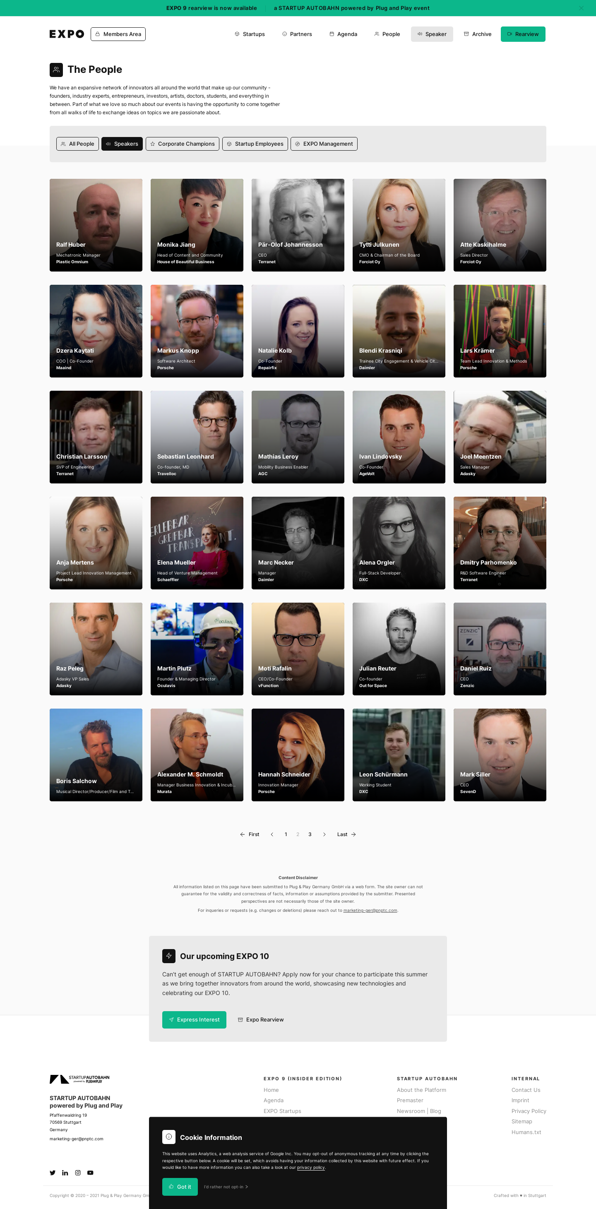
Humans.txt (526, 1132)
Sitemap (522, 1121)
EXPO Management (324, 144)
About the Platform (421, 1090)
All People (77, 144)
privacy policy (311, 1167)
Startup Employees (255, 144)
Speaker (432, 34)
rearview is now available (211, 8)
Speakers (122, 144)
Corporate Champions (182, 144)
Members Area (118, 34)
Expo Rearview (261, 1020)
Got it (180, 1187)
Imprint (520, 1100)
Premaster (410, 1100)
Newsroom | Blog (419, 1111)
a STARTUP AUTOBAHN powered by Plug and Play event (352, 8)
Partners (297, 34)
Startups (250, 34)
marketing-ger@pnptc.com (370, 910)
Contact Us (526, 1090)
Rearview (523, 34)
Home (271, 1090)
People (388, 34)
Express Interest (194, 1020)
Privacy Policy (529, 1111)
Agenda (343, 34)
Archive (478, 34)
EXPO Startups (282, 1111)
